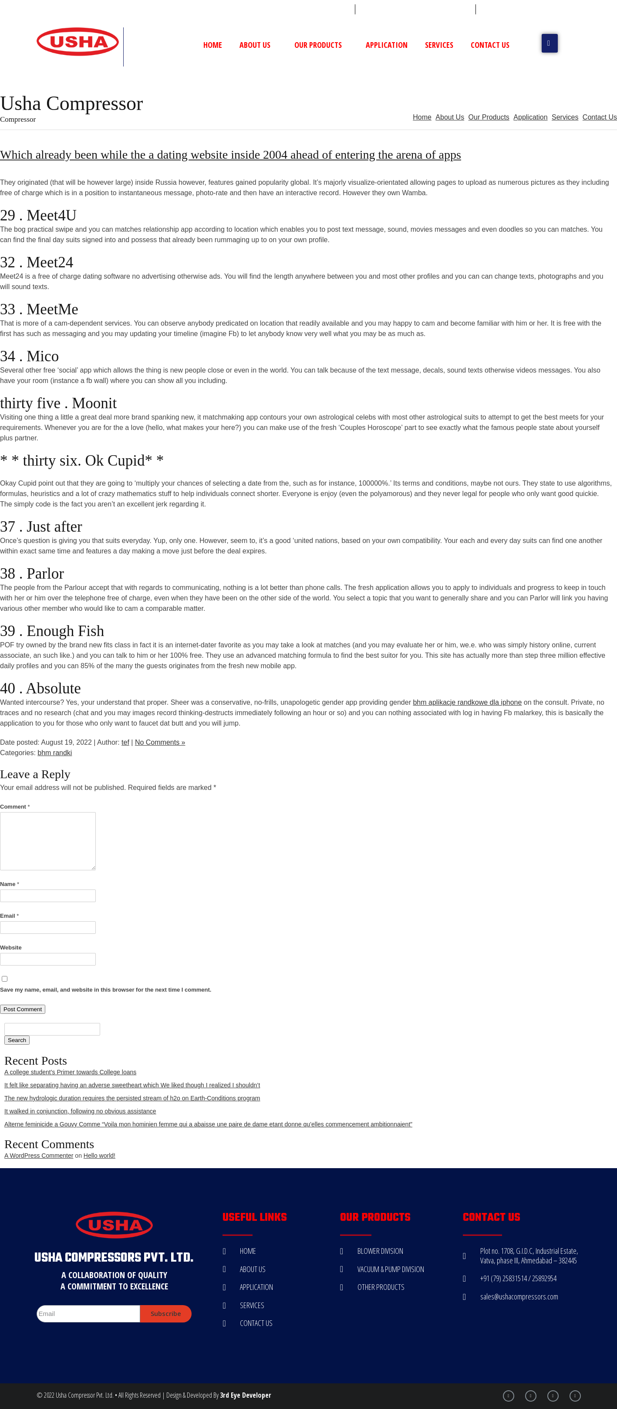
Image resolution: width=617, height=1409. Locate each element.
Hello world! (99, 1155)
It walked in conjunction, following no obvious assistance (80, 1111)
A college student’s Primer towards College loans (70, 1072)
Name (9, 884)
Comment (15, 806)
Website (11, 947)
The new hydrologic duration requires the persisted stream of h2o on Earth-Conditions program (132, 1098)
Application (387, 45)
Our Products (321, 45)
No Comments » (160, 742)
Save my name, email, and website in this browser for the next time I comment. (105, 989)
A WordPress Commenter (38, 1155)
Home (212, 45)
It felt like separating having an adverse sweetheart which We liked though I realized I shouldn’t (132, 1085)
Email (9, 916)
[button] (550, 43)
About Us (258, 45)
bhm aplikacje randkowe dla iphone (467, 702)
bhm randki (54, 752)
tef (125, 742)
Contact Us (490, 45)
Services (439, 45)
